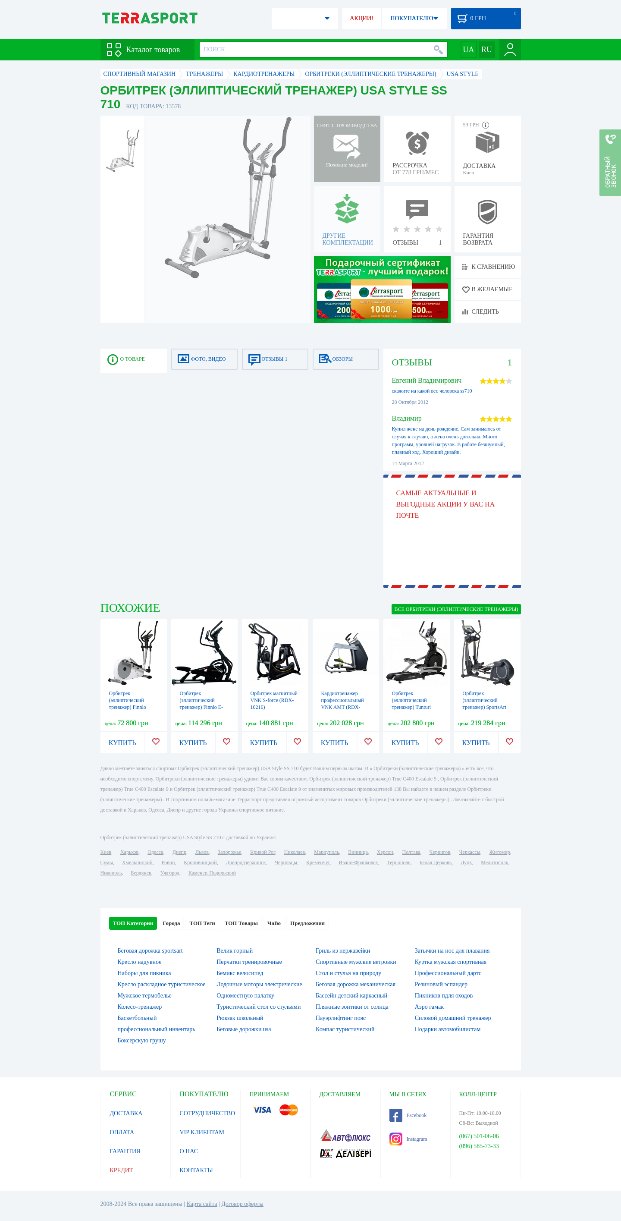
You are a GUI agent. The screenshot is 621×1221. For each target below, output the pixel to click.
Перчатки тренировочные (249, 962)
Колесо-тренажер (140, 1007)
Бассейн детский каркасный (351, 995)
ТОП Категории (133, 923)
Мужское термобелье (145, 995)
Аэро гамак (429, 1007)
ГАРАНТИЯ (125, 1151)
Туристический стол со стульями (258, 1007)
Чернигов (440, 852)
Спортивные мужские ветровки (356, 962)
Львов (202, 852)
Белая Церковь (436, 862)
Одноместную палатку (245, 995)
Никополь (111, 873)
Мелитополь (494, 862)
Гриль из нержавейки (343, 950)
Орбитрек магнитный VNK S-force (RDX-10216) (274, 700)
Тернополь (398, 862)
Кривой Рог (262, 852)
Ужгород (169, 873)
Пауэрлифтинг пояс (341, 1018)
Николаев (294, 852)
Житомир (499, 852)
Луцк (466, 862)
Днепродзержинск (246, 862)
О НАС (189, 1151)
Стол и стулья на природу (348, 973)
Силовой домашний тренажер (453, 1018)
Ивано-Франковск (358, 862)
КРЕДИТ (121, 1170)
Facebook (408, 1115)
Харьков (129, 852)
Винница (357, 852)
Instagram (408, 1139)
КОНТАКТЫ (196, 1170)
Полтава (411, 852)
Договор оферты (242, 1204)
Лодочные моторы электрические (259, 984)
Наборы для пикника (144, 973)
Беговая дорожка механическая (355, 984)
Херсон (385, 852)
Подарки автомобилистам (448, 1029)
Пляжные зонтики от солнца (352, 1007)
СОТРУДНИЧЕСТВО (207, 1113)
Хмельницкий (137, 862)
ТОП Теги (202, 923)
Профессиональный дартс (448, 973)
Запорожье (229, 852)
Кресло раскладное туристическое (162, 984)
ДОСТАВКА (126, 1113)
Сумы (106, 862)
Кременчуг (317, 862)
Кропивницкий (200, 862)
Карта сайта (202, 1204)
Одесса (155, 852)
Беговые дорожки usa (243, 1029)
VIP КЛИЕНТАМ (202, 1132)
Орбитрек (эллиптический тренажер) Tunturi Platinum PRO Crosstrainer (411, 707)
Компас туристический (345, 1029)
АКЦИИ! (361, 18)
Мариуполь (326, 852)
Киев (105, 852)
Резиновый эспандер (441, 984)
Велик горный (234, 950)
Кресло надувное (140, 962)
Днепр (179, 852)
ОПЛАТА (122, 1132)
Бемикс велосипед (239, 973)
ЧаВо (274, 923)
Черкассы (469, 852)
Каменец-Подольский (212, 873)
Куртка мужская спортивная (450, 962)
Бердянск (141, 873)
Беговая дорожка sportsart (150, 950)
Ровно (168, 862)
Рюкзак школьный (239, 1018)
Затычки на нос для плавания (452, 950)
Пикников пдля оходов (444, 995)
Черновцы (286, 862)
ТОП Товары (241, 923)
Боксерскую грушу (142, 1040)
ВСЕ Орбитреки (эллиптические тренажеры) (456, 609)
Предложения (307, 923)
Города (171, 923)
